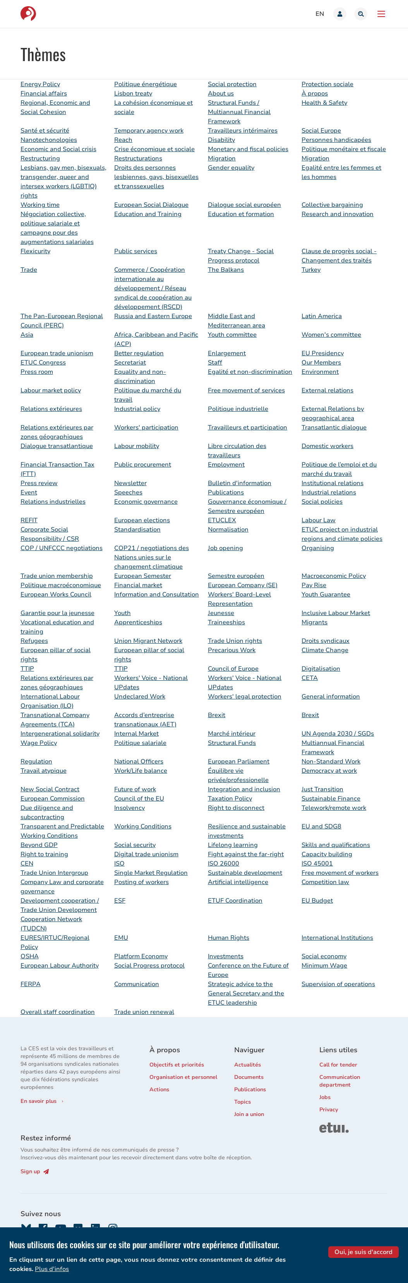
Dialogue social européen (244, 205)
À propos (315, 93)
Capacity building (327, 854)
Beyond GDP (39, 845)
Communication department (339, 1081)
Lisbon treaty (133, 93)
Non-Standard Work (331, 761)
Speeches (128, 492)
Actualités (247, 1064)
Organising (318, 548)
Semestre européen (236, 576)
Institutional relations (332, 483)
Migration (222, 158)
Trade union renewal (144, 1012)
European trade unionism (57, 353)
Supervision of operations (338, 984)
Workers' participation (146, 427)
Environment (320, 372)
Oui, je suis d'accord (363, 1276)
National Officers (138, 761)
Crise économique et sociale (154, 149)
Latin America (322, 316)
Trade (29, 270)
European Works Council (56, 594)
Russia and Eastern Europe (153, 316)
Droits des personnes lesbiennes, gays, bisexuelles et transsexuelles (156, 177)
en (319, 14)
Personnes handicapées (336, 140)
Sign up (35, 1171)
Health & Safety (324, 103)
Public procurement (142, 464)
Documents (249, 1077)
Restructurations (138, 158)
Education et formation (241, 214)
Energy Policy (40, 84)
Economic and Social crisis (58, 149)
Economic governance (146, 502)
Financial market (138, 585)
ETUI (325, 1126)
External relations (327, 390)
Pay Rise (314, 585)
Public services (135, 251)
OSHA (30, 956)
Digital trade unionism (146, 854)
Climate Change (325, 650)
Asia (27, 335)
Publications (226, 492)
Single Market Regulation (151, 873)
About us (221, 93)
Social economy (324, 956)
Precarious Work (231, 650)
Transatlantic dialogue (334, 427)
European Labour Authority (60, 965)
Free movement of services (246, 390)
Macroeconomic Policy (334, 576)
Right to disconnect (236, 808)
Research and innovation (338, 214)
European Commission (53, 798)
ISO (119, 863)
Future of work (135, 789)
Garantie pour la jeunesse (57, 613)
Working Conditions (142, 826)
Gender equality (231, 168)
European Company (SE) (243, 585)
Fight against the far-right (246, 854)
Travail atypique (44, 771)
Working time (40, 205)
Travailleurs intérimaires (243, 130)
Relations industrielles (53, 502)
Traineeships (226, 622)
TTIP (27, 669)
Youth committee (232, 335)
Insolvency (129, 808)
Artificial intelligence (238, 882)
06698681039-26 (249, 1250)
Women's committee (331, 335)
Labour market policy (51, 390)
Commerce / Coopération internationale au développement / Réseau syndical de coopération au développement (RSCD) (153, 288)
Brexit (216, 715)
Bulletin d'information (239, 483)
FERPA (31, 984)
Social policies (322, 502)
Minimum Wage (324, 965)
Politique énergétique (145, 84)
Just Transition (322, 789)
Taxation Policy (230, 798)
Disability (221, 140)
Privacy (328, 1109)
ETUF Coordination (235, 900)
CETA (310, 678)
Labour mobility (136, 446)
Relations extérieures (51, 409)
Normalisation (228, 529)
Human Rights (228, 938)
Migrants (314, 622)
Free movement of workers (340, 873)
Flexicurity (35, 251)
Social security (135, 845)
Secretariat (130, 362)
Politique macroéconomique (61, 585)
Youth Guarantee (326, 594)
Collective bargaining (332, 205)
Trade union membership (57, 576)
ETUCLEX (222, 520)
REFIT (29, 520)
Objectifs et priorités (176, 1064)
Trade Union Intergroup (54, 873)
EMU (121, 938)
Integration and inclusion (244, 789)
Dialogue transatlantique (57, 446)
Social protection (232, 84)
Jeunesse (221, 613)
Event (29, 492)
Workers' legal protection (244, 696)
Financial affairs (44, 93)
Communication (136, 984)
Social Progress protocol (149, 965)
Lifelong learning (233, 845)
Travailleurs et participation (247, 427)
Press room (37, 372)
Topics (242, 1102)
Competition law (325, 882)
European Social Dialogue (151, 205)
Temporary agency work (148, 130)
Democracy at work (329, 771)
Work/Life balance (140, 771)
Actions (159, 1089)
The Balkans (226, 270)
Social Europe (321, 130)
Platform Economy (141, 956)
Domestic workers (327, 446)
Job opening (225, 548)
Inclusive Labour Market (336, 613)
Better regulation (139, 353)
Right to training (44, 854)
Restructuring (40, 158)
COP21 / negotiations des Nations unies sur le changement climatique (151, 557)
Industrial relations (329, 492)
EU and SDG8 (321, 826)
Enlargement (227, 353)
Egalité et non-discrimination (250, 372)
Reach (123, 140)
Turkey (311, 270)
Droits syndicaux (326, 641)
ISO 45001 (317, 863)
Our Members (321, 362)
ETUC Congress (43, 362)
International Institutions (337, 938)
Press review (39, 483)
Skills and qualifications (336, 845)
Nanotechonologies (49, 140)
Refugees (34, 641)
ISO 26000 (223, 863)
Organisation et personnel (183, 1077)
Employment (226, 464)
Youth (122, 613)
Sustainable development (245, 873)
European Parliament (238, 761)
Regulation (36, 761)
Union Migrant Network (148, 641)
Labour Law (319, 520)
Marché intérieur (231, 733)
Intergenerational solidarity (60, 733)
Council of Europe (233, 669)
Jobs (325, 1097)
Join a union (249, 1114)
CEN (27, 863)
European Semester (142, 576)
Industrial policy (137, 409)
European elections (142, 520)
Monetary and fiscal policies (248, 149)
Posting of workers (141, 882)
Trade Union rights (235, 641)
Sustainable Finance (331, 798)
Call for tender (338, 1064)
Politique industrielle (238, 409)
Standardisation (137, 529)
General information (331, 696)
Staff (215, 362)
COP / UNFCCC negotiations (62, 548)
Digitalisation (321, 669)
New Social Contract (50, 789)
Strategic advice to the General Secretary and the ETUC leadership (246, 993)
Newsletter (130, 483)
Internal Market (136, 733)
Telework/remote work (334, 808)
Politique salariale (140, 743)
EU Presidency (323, 353)
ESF (119, 900)
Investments (225, 956)
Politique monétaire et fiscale (344, 149)
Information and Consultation (156, 594)
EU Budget (317, 900)
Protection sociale (327, 84)
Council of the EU (139, 798)
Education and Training (148, 214)
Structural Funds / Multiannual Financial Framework (239, 112)
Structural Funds (232, 743)
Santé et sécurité (45, 130)
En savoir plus (39, 1101)
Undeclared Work (139, 696)
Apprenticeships (138, 622)
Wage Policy (39, 743)
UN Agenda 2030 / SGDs (338, 733)
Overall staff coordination (58, 1012)
